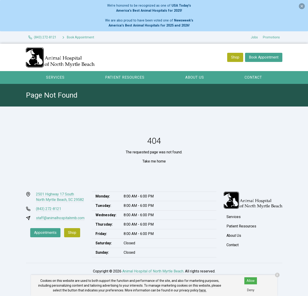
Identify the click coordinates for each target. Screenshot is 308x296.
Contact (253, 77)
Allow (251, 281)
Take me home (154, 161)
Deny (250, 290)
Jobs (254, 37)
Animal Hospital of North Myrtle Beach (152, 271)
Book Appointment (263, 57)
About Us (194, 77)
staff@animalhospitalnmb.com (60, 218)
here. (203, 290)
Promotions (271, 37)
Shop (235, 57)
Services (55, 77)
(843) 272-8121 (48, 209)
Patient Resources (124, 77)
